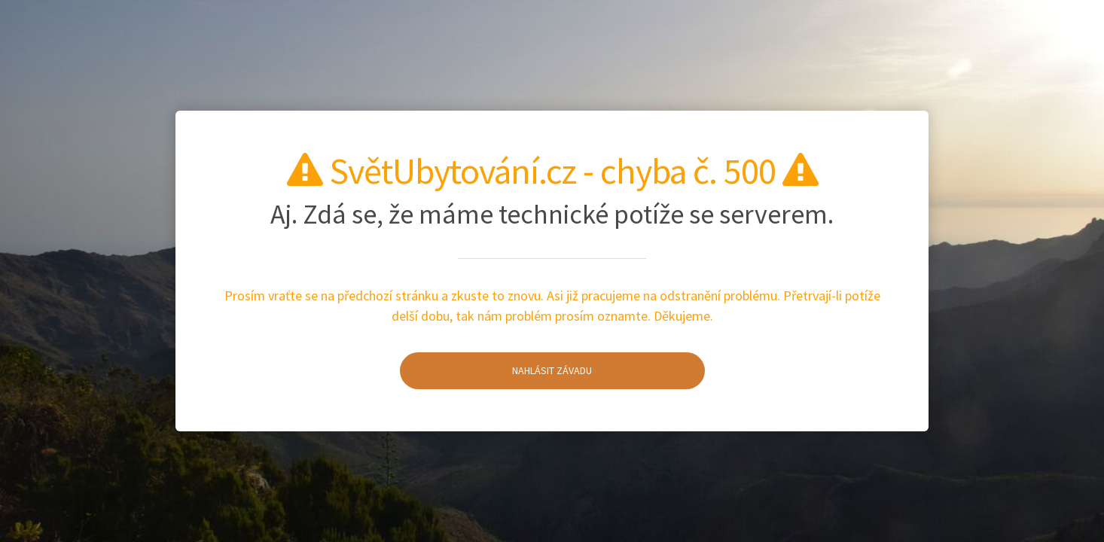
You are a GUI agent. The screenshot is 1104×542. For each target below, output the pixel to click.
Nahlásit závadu (496, 370)
